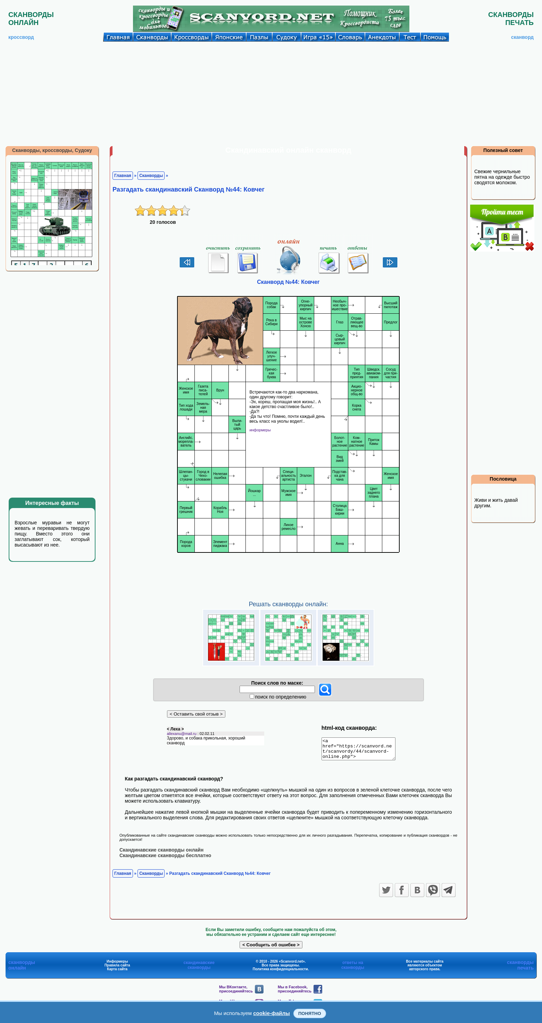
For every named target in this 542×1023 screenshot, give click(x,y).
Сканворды (151, 175)
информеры (259, 430)
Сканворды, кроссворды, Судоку (52, 150)
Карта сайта (117, 973)
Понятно (309, 1013)
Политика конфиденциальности (280, 973)
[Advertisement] (271, 93)
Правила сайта (117, 969)
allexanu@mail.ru (182, 737)
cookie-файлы (271, 1013)
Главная (122, 175)
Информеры (117, 965)
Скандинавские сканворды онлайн (161, 853)
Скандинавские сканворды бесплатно (165, 859)
